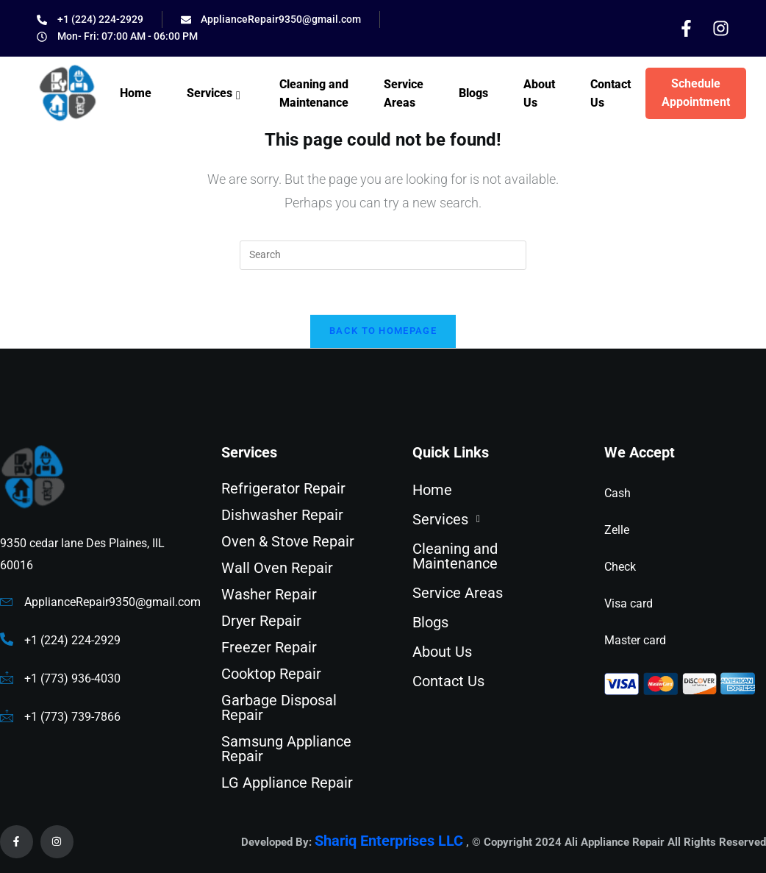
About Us (539, 93)
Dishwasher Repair (282, 515)
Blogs (473, 93)
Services (215, 95)
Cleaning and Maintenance (313, 93)
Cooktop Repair (271, 674)
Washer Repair (269, 594)
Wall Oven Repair (277, 568)
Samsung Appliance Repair (286, 749)
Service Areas (403, 93)
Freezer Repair (269, 647)
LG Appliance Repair (287, 782)
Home (135, 93)
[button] (488, 519)
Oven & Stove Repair (287, 541)
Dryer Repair (261, 621)
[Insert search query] (383, 255)
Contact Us (610, 93)
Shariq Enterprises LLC (389, 841)
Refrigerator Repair (283, 488)
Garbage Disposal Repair (279, 707)
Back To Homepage (383, 330)
